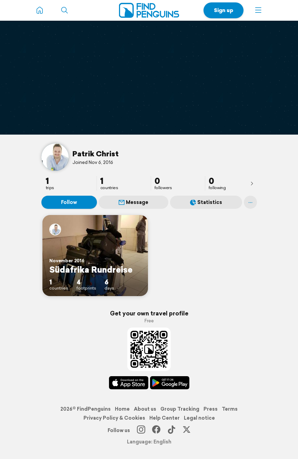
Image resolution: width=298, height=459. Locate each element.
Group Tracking (179, 409)
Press (210, 409)
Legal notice (199, 417)
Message (133, 202)
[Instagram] (141, 430)
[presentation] (251, 183)
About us (145, 409)
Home (122, 409)
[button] (258, 10)
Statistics (206, 202)
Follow (69, 202)
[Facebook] (156, 430)
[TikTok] (171, 430)
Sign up (223, 10)
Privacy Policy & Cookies (114, 417)
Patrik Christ (95, 153)
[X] (186, 430)
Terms (230, 409)
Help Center (164, 417)
